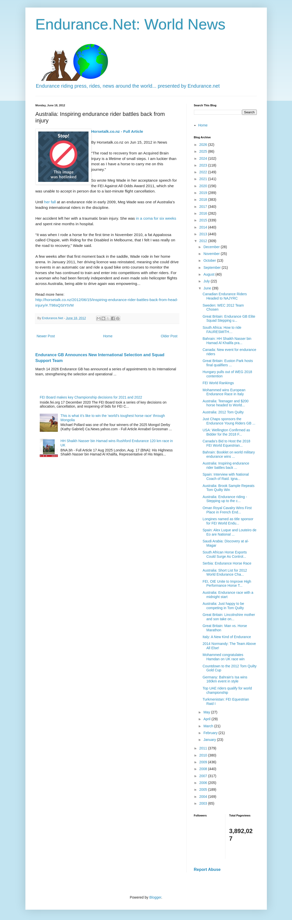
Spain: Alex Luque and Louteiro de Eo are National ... (229, 532)
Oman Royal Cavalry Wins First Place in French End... (227, 510)
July (207, 281)
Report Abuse (207, 869)
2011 (203, 748)
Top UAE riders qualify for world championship (227, 690)
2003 (203, 803)
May (207, 712)
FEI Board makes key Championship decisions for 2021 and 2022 (91, 397)
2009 (203, 762)
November (212, 254)
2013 (203, 234)
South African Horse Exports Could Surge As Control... (224, 554)
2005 (203, 789)
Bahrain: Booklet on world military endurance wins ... (228, 454)
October (210, 260)
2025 (203, 151)
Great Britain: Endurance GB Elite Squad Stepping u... (228, 318)
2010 (203, 755)
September (212, 268)
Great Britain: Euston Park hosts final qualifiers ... (227, 363)
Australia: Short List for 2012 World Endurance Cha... (224, 572)
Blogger (155, 897)
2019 (203, 193)
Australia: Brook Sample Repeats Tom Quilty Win (228, 488)
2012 (203, 241)
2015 (203, 220)
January (210, 740)
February (211, 733)
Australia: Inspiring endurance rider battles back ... (225, 465)
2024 (203, 158)
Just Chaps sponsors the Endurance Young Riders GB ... (228, 421)
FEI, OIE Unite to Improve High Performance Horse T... (226, 583)
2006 (203, 783)
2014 (203, 227)
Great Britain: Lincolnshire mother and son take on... (228, 617)
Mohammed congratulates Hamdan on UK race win (223, 657)
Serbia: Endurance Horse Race (226, 563)
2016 (203, 213)
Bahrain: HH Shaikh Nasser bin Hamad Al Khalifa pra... (226, 341)
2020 (203, 186)
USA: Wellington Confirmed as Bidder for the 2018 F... (226, 432)
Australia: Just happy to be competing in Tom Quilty (223, 606)
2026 (203, 145)
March (208, 726)
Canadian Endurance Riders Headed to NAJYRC (224, 296)
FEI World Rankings (218, 383)
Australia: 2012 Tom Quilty (222, 412)
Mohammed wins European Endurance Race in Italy (223, 392)
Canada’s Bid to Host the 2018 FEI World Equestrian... (226, 443)
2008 (203, 769)
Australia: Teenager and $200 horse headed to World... (225, 403)
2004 (203, 797)
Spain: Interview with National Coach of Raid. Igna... (225, 476)
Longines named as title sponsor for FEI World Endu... (227, 521)
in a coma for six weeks (156, 218)
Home (107, 336)
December (212, 247)
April (207, 719)
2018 (203, 200)
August (209, 274)
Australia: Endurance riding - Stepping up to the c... (224, 499)
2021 (203, 179)
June (207, 288)
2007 (203, 776)
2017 (203, 207)
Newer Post (46, 336)
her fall (50, 202)
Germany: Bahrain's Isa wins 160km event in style (224, 679)
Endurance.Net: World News (130, 24)
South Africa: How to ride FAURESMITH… (221, 329)
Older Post (169, 336)
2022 (203, 172)
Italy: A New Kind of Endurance (226, 637)
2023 (203, 165)
